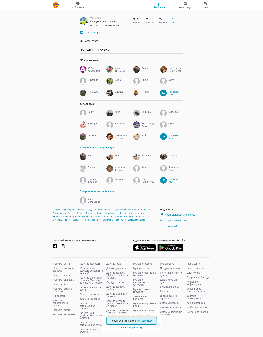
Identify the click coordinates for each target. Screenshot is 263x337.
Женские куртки (61, 263)
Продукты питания (170, 268)
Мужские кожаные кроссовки (143, 290)
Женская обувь (61, 284)
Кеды (79, 213)
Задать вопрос (90, 33)
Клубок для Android (197, 312)
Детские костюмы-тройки (116, 288)
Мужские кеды (141, 268)
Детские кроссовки (170, 303)
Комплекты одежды (106, 213)
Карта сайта (193, 263)
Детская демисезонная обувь (91, 323)
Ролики (164, 291)
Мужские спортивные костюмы (144, 274)
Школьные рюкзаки (170, 307)
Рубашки (76, 220)
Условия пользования (194, 297)
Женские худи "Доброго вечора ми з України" (91, 271)
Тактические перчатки (140, 297)
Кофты (144, 210)
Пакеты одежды (85, 210)
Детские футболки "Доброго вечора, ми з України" (117, 303)
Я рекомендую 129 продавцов (97, 147)
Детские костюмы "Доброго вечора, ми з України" (117, 275)
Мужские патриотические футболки (141, 282)
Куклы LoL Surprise (90, 299)
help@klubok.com (196, 303)
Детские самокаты (89, 294)
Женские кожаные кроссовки (62, 290)
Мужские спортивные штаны (144, 304)
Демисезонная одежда (125, 210)
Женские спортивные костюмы (64, 269)
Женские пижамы (81, 216)
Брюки (89, 213)
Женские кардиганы (63, 279)
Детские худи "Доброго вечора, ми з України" (91, 315)
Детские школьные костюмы (116, 295)
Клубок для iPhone (197, 307)
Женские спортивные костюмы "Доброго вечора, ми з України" (91, 280)
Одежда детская (115, 282)
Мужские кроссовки (143, 263)
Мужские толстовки (143, 310)
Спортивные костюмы (124, 216)
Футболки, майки (60, 216)
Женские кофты (61, 310)
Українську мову (144, 320)
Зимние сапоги (91, 220)
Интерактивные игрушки (168, 297)
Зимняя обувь (104, 210)
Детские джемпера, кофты (131, 213)
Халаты (142, 216)
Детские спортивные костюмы (171, 313)
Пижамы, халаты (102, 216)
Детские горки (113, 263)
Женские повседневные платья (60, 303)
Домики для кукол (116, 268)
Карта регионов (195, 268)
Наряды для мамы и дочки (91, 288)
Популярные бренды (198, 277)
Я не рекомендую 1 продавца (97, 191)
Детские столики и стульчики (89, 330)
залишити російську (131, 327)
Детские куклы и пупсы (169, 281)
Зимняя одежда (60, 220)
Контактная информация (194, 283)
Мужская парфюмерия (63, 210)
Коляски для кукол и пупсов (171, 274)
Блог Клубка (193, 272)
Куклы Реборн (167, 263)
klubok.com (56, 5)
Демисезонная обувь (62, 213)
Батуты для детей (169, 286)
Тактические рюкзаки (64, 314)
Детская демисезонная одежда (87, 306)
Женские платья (61, 275)
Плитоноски (59, 295)
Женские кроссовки (90, 263)
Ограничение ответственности (196, 290)
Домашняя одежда (136, 220)
